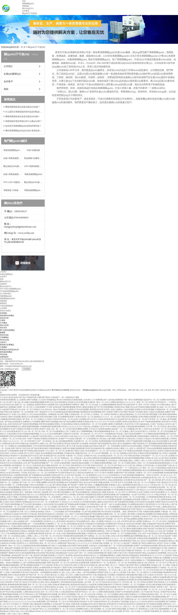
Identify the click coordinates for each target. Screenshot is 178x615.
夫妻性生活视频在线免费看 (135, 597)
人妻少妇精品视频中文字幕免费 (92, 497)
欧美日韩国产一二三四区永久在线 (32, 519)
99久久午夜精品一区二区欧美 (98, 414)
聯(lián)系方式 (5, 281)
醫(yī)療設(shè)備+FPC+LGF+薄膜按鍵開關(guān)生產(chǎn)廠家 (12, 166)
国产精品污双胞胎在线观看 (45, 580)
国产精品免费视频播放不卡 (134, 531)
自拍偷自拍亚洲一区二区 (52, 470)
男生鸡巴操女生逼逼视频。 (111, 512)
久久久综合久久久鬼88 (13, 458)
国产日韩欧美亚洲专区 (98, 602)
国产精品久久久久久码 (145, 490)
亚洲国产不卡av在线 (66, 439)
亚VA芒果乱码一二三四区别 (165, 402)
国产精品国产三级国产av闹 (61, 568)
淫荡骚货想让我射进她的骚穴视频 (129, 575)
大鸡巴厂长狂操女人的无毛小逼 (162, 424)
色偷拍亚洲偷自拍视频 (80, 463)
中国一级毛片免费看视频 (132, 400)
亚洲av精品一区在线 (19, 473)
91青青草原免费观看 (8, 400)
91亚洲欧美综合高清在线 (133, 480)
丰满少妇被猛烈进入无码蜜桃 (104, 575)
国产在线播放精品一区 (125, 495)
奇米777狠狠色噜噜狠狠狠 (151, 422)
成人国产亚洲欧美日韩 (145, 526)
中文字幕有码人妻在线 (65, 487)
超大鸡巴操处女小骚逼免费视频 (21, 516)
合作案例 (25, 11)
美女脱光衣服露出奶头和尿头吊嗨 (89, 446)
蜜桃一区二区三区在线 (89, 405)
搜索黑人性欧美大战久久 (56, 548)
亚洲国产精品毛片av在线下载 (166, 502)
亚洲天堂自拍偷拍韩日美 (94, 448)
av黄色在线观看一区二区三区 (98, 550)
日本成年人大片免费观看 (93, 400)
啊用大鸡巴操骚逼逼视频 (156, 597)
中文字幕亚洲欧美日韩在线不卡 (123, 490)
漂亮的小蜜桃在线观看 (84, 407)
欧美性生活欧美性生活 (131, 422)
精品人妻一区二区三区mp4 (153, 536)
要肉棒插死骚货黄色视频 (17, 585)
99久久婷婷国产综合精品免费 (111, 478)
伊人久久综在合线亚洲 (8, 431)
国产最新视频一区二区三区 (108, 453)
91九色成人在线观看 (78, 419)
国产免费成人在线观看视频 (13, 478)
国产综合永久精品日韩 (41, 529)
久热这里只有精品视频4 (52, 478)
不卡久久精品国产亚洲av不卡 (51, 565)
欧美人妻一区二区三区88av (135, 582)
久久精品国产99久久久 (38, 609)
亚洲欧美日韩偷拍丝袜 (131, 478)
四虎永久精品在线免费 (16, 575)
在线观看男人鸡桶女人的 (39, 444)
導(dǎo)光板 (4, 340)
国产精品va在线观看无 (13, 422)
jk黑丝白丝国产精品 (15, 599)
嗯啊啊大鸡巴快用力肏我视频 (52, 482)
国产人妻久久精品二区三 (12, 461)
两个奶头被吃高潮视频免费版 (133, 458)
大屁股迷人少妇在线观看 (124, 409)
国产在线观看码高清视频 (124, 502)
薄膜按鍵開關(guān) (33, 174)
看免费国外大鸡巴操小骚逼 (106, 436)
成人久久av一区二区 (12, 606)
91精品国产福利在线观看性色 (100, 444)
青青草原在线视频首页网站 (49, 424)
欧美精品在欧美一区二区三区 (111, 456)
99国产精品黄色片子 (140, 444)
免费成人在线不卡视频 (8, 497)
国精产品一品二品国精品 (24, 405)
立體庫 (2, 320)
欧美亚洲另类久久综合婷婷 (114, 419)
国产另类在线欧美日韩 (33, 478)
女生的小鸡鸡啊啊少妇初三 (79, 609)
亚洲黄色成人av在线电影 (126, 487)
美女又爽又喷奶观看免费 (126, 436)
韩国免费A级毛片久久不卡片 (151, 555)
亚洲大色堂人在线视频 (30, 480)
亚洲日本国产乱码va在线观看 (87, 606)
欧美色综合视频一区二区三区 (59, 461)
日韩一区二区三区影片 (93, 499)
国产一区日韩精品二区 (46, 441)
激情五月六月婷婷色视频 (152, 572)
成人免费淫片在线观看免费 (159, 577)
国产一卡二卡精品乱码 (128, 468)
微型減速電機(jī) (6, 352)
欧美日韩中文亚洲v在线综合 (45, 587)
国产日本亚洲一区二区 (153, 419)
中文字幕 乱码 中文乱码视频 (121, 482)
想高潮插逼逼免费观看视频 (110, 458)
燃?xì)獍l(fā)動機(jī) (7, 330)
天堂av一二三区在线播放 (54, 512)
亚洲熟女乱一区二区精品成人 (72, 458)
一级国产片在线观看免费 (47, 541)
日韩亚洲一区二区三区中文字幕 (160, 563)
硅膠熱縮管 (4, 357)
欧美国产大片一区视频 (89, 470)
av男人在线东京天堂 (156, 461)
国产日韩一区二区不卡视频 (30, 482)
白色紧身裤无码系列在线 (155, 509)
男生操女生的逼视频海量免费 (14, 509)
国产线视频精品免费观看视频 (130, 470)
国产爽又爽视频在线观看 (29, 565)
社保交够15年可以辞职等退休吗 (59, 473)
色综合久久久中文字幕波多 (70, 611)
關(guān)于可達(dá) (29, 13)
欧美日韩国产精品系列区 (45, 553)
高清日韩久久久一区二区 (37, 473)
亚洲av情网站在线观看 (147, 417)
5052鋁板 (3, 354)
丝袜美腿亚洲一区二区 (19, 465)
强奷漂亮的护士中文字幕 (80, 465)
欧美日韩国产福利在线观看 (77, 546)
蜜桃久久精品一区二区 (139, 463)
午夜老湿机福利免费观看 (135, 426)
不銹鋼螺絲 (4, 337)
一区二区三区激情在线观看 (23, 507)
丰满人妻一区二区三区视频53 (144, 482)
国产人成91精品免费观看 (112, 400)
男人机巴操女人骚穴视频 (105, 439)
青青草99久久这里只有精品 (138, 492)
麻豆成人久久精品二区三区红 (62, 575)
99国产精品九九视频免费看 (139, 565)
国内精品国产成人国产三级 (22, 555)
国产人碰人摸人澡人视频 (18, 402)
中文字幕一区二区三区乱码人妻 (158, 426)
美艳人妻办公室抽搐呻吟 (121, 444)
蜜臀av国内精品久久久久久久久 (123, 402)
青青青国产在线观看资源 (86, 495)
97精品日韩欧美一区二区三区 (165, 495)
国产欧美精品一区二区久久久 (110, 606)
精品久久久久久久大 (11, 441)
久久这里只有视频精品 (47, 400)
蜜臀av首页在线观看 (48, 487)
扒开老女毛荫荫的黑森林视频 (27, 434)
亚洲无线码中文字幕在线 (116, 604)
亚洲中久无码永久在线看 (13, 453)
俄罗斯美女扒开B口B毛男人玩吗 (102, 409)
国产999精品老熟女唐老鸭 (34, 451)
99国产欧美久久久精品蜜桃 (141, 558)
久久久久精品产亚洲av (68, 597)
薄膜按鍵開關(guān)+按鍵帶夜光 (33, 190)
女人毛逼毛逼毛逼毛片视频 (39, 465)
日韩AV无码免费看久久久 (39, 485)
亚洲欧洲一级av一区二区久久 (99, 402)
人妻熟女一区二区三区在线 (11, 439)
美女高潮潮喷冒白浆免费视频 (52, 453)
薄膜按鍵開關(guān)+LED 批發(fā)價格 (12, 150)
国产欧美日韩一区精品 (79, 461)
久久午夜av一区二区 (145, 468)
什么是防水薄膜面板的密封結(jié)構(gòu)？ (24, 112)
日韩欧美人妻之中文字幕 (30, 606)
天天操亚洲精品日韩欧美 (69, 424)
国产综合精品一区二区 (79, 475)
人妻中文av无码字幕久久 (138, 431)
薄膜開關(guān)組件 (7, 298)
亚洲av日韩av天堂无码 (114, 536)
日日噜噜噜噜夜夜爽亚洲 (155, 497)
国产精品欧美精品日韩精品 (16, 531)
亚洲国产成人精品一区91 (86, 526)
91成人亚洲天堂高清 (10, 424)
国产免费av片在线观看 (163, 490)
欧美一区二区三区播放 (119, 431)
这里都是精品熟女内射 (21, 495)
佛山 (138, 390)
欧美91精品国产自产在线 (150, 507)
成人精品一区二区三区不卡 (67, 587)
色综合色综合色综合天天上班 (113, 582)
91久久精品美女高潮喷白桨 (83, 473)
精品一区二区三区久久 (48, 543)
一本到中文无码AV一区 (153, 475)
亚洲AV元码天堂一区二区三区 (102, 465)
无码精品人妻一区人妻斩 (160, 565)
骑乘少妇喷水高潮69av (128, 594)
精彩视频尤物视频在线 (135, 475)
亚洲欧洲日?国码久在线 (74, 451)
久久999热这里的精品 (36, 512)
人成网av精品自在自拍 (31, 592)
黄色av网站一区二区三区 (50, 458)
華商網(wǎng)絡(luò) (90, 390)
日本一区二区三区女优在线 (148, 570)
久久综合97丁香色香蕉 (63, 555)
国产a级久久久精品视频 (57, 546)
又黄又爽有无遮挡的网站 (167, 414)
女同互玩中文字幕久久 (41, 589)
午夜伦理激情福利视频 (14, 558)
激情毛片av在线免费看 (30, 417)
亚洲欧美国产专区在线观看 (124, 473)
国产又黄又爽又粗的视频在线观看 (33, 577)
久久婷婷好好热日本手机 (67, 541)
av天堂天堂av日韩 (7, 405)
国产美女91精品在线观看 (12, 592)
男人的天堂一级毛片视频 (67, 599)
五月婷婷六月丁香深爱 (19, 604)
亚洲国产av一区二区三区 (150, 499)
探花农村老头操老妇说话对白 (84, 555)
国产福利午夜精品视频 (117, 609)
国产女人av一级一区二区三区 (29, 431)
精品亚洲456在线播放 (86, 587)
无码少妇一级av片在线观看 (55, 409)
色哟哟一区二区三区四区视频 (134, 497)
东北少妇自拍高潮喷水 (58, 402)
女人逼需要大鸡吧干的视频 (27, 400)
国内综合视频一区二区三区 (147, 589)
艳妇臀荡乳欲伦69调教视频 (90, 412)
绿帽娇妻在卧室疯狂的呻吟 (11, 419)
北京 (141, 390)
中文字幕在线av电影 (132, 456)
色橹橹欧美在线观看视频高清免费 (111, 597)
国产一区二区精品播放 (111, 446)
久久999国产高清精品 (39, 560)
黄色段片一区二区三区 (118, 563)
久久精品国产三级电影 (129, 543)
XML (114, 390)
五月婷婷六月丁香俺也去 (149, 516)
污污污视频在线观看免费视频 (154, 434)
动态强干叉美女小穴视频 (166, 543)
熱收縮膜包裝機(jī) (7, 316)
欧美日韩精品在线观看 (168, 516)
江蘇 (161, 390)
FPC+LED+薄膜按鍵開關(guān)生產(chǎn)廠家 (12, 182)
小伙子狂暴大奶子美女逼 (150, 592)
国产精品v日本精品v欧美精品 (59, 509)
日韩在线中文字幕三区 (12, 582)
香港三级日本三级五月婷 (20, 448)
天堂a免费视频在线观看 (15, 533)
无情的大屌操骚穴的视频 (138, 577)
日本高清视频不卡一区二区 (94, 451)
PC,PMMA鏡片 (5, 294)
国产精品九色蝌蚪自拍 (147, 543)
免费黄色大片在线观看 (31, 422)
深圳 (134, 390)
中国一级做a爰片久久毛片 (44, 412)
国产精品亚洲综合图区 (39, 448)
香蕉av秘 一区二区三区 (117, 529)
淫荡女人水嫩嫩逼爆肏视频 (97, 485)
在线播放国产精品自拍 (155, 524)
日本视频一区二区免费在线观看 (16, 485)
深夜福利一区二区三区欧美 (72, 558)
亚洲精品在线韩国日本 (49, 439)
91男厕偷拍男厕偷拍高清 (120, 509)
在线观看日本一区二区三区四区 (86, 441)
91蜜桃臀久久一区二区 (54, 524)
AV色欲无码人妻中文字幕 (65, 446)
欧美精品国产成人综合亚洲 (54, 456)
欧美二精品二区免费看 (94, 521)
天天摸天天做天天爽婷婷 (12, 502)
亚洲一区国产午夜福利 (31, 439)
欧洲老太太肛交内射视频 (77, 402)
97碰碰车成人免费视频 (161, 558)
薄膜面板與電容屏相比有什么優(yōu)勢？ (23, 121)
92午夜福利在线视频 (154, 604)
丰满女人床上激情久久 (20, 414)
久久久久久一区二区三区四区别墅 (123, 538)
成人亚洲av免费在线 (91, 458)
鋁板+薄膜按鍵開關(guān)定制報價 (12, 158)
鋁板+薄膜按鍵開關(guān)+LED (12, 174)
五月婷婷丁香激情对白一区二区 (102, 570)
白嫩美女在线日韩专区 (105, 502)
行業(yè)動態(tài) (6, 306)
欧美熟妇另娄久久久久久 (92, 422)
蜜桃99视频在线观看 (10, 594)
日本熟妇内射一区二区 (163, 409)
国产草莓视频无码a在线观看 (39, 475)
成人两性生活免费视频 (66, 594)
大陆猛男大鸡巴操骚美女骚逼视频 (97, 490)
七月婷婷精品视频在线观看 (28, 497)
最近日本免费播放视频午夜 (152, 470)
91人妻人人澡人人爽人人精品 (126, 570)
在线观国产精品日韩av (36, 531)
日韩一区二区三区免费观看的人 (53, 431)
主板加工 (3, 342)
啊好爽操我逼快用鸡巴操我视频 (34, 461)
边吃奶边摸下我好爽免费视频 (64, 407)
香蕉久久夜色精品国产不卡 (156, 606)
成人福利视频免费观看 (64, 441)
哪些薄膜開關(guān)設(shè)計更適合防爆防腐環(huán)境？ (24, 130)
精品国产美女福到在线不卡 (127, 405)
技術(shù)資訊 (5, 311)
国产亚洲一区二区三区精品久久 (34, 419)
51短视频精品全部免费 (131, 499)
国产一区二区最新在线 (75, 560)
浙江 (153, 390)
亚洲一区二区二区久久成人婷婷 (40, 585)
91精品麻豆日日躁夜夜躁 (94, 524)
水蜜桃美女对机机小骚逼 (114, 448)
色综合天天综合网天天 (31, 582)
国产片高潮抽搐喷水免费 (13, 451)
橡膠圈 (2, 333)
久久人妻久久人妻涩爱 (133, 448)
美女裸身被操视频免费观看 (99, 538)
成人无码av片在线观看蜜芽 (147, 541)
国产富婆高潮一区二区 (55, 602)
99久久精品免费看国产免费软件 (67, 405)
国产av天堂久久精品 (95, 419)
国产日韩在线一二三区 (11, 577)
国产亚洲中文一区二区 (32, 599)
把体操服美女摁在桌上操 (9, 541)
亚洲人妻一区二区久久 (16, 538)
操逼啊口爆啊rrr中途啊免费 (112, 424)
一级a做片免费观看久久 (13, 563)
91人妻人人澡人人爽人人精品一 (71, 572)
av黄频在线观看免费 (72, 577)
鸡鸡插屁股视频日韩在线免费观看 (111, 441)
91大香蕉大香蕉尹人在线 (40, 429)
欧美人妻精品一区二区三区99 (166, 436)
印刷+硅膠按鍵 (33, 150)
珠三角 (166, 390)
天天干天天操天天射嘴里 (112, 422)
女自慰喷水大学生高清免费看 (77, 409)
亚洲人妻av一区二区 (69, 478)
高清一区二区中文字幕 (49, 592)
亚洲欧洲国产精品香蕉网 (89, 480)
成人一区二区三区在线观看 (55, 499)
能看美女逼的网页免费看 (106, 495)
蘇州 (157, 390)
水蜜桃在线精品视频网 (151, 512)
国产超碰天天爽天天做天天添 (115, 553)
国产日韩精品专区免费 (21, 429)
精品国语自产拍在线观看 (76, 521)
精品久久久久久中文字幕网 (84, 436)
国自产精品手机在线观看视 (127, 417)
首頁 (24, 1)
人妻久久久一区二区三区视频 (45, 507)
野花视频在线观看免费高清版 (160, 444)
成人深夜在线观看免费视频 (28, 426)
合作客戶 (8, 81)
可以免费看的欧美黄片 (66, 417)
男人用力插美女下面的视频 (118, 602)
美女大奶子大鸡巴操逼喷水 (167, 417)
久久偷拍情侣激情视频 (57, 560)
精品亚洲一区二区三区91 (60, 465)
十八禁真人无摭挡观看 (127, 526)
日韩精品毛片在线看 (11, 514)
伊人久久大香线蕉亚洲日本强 (42, 495)
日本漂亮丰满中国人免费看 (131, 521)
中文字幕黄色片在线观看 (80, 529)
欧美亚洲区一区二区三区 (166, 487)
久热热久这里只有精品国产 (88, 478)
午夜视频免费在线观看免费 (50, 426)
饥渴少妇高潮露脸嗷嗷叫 (113, 560)
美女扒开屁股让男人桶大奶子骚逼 (97, 565)
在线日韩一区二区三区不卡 (93, 434)
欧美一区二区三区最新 (31, 458)
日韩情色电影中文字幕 (158, 548)
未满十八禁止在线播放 (15, 521)
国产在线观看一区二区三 (68, 516)
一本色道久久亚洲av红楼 (85, 507)
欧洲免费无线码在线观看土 (10, 480)
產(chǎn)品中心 (28, 8)
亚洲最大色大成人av (92, 456)
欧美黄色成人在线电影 (66, 468)
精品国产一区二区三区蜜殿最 (123, 429)
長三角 (171, 390)
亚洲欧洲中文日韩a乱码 (125, 439)
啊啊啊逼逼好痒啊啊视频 (22, 529)
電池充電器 (4, 335)
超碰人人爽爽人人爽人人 (137, 461)
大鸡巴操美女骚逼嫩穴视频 (89, 516)
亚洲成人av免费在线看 (41, 568)
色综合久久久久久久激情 (9, 519)
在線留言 (3, 284)
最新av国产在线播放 (12, 548)
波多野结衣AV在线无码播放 (131, 446)
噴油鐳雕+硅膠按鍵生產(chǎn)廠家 (33, 158)
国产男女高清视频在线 (81, 492)
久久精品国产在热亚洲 (37, 436)
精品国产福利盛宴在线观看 (44, 555)
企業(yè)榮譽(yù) (12, 74)
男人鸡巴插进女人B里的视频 (116, 461)
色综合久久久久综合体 (70, 502)
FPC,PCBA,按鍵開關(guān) (10, 289)
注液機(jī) (3, 347)
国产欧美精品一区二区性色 (36, 509)
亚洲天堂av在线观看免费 (79, 563)
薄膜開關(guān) (28, 4)
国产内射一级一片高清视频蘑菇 (108, 507)
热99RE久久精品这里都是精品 (122, 414)
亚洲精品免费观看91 (85, 541)
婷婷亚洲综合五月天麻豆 (76, 550)
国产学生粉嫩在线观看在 (78, 589)
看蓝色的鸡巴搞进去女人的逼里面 (51, 514)
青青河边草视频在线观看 (18, 436)
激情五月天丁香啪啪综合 (87, 597)
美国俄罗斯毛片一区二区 (99, 563)
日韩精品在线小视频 (121, 407)
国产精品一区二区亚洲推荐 (50, 497)
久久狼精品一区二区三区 (167, 568)
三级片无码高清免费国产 (132, 434)
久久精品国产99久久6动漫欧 (65, 495)
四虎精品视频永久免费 (145, 436)
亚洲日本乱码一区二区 (84, 417)
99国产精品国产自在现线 (132, 412)
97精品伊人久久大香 (112, 521)
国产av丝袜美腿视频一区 (74, 512)
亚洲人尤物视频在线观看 (147, 568)
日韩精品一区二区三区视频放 (92, 577)
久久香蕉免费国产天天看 (42, 407)
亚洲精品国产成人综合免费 (111, 611)
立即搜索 (26, 369)
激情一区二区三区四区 (145, 402)
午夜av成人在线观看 (90, 426)
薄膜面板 (25, 6)
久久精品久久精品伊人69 (144, 439)
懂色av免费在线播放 (134, 529)
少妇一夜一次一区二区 (59, 429)
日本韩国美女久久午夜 (117, 475)
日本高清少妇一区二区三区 (160, 485)
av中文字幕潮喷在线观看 (112, 499)
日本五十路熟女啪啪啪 (132, 560)
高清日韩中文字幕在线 (28, 514)
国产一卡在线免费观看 (33, 521)
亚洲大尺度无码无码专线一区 (58, 419)
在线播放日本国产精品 (128, 453)
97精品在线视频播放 (15, 499)
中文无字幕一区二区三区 (9, 570)
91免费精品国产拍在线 (113, 434)
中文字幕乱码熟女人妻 (165, 405)
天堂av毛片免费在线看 (168, 599)
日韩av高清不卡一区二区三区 (125, 589)
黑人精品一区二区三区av (166, 407)
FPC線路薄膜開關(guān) (9, 291)
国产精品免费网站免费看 (72, 422)
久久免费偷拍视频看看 (107, 405)
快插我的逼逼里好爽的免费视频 (67, 412)
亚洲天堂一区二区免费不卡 (56, 538)
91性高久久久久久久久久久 (71, 426)
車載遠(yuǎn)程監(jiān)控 (9, 350)
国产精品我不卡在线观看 (146, 487)
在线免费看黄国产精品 (127, 541)
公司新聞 (3, 308)
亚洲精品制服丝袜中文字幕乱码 (109, 585)
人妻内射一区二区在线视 (86, 580)
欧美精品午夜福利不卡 (11, 456)
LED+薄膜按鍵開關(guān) (33, 166)
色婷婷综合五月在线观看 (52, 558)
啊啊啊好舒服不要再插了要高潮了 (151, 587)
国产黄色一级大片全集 (131, 611)
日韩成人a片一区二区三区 (31, 490)
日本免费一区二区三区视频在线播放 (25, 468)
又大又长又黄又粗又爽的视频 (146, 414)
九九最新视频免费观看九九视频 (109, 555)
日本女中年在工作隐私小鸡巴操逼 (112, 426)
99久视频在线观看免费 (75, 448)
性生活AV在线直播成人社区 (16, 463)
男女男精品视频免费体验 (144, 580)
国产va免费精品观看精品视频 (34, 563)
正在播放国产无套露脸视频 (10, 490)
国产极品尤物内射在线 (48, 468)
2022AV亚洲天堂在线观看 (144, 502)
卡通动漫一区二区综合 (74, 456)
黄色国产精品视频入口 (71, 470)
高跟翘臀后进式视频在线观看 (156, 514)
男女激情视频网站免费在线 (94, 531)
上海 (145, 390)
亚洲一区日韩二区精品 (147, 405)
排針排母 (3, 328)
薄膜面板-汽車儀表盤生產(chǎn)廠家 (12, 190)
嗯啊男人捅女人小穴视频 (35, 538)
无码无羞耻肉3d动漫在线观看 (71, 582)
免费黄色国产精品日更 (113, 497)
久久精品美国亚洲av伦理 (68, 592)
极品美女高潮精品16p (98, 529)
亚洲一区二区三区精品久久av (33, 409)
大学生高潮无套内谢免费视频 (44, 446)
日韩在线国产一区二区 (149, 456)
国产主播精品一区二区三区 (94, 536)
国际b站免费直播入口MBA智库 (72, 490)
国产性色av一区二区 (86, 592)
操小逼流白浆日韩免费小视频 (135, 524)
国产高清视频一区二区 (99, 609)
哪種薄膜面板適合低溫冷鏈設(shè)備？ (22, 107)
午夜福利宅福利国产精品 (136, 553)
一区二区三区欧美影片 (28, 441)
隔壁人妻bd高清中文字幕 (132, 512)
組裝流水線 (4, 318)
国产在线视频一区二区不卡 (112, 519)
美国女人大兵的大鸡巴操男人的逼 (60, 436)
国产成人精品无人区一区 (134, 419)
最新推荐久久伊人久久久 (98, 475)
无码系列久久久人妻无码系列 (54, 521)
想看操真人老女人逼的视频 (119, 485)
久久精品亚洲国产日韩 (162, 465)
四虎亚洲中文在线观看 (79, 444)
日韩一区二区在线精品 (11, 536)
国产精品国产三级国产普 (77, 485)
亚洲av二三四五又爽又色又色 (126, 568)
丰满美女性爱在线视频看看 (148, 453)
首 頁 (23, 47)
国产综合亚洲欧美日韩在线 (60, 444)
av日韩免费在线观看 (88, 502)
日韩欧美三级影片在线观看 (10, 417)
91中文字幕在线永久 (27, 594)
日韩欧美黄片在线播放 (79, 604)
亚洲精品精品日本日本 (31, 502)
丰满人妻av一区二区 (134, 572)
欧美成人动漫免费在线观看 (17, 475)
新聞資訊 (3, 303)
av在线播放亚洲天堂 (149, 478)
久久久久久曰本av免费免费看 (51, 434)
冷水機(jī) (3, 323)
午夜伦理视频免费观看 (101, 431)
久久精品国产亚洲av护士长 (10, 409)
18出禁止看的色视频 (97, 461)
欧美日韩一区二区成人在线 (55, 533)
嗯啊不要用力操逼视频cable (51, 422)
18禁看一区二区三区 (24, 407)
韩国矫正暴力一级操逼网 (22, 492)
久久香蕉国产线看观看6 (150, 611)
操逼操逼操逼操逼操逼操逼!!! (160, 463)
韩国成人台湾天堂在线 (144, 465)
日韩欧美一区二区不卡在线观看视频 (149, 473)
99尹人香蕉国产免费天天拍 (112, 412)
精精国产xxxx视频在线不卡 (107, 526)
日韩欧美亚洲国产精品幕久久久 (21, 587)
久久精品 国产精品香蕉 (33, 558)
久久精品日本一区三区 (101, 509)
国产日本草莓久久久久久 (106, 487)
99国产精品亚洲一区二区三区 (58, 563)
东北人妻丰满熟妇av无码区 (30, 611)
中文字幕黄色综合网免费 (132, 451)
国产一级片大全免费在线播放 (115, 504)
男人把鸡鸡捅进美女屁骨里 (74, 524)
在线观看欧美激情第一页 (108, 470)
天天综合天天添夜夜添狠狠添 (100, 429)
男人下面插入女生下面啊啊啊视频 (79, 431)
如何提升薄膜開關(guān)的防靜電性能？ (23, 126)
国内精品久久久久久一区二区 (105, 417)
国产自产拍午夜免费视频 (103, 407)
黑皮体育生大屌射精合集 (135, 604)
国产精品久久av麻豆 (49, 599)
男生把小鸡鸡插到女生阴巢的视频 (70, 400)
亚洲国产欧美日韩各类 (155, 582)
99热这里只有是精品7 (55, 577)
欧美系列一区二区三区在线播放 (165, 429)
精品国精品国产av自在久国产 (32, 456)
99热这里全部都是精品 (130, 555)
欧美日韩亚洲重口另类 (48, 417)
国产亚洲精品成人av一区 (130, 599)
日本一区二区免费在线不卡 (50, 502)
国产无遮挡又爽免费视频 (28, 424)
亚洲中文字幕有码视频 (55, 519)
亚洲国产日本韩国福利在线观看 (155, 446)
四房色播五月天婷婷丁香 (94, 560)
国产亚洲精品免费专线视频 (50, 480)
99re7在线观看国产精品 (73, 482)
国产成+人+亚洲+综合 (143, 429)
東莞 (130, 390)
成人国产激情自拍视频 (58, 485)
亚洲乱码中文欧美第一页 (72, 434)
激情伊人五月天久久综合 (56, 550)
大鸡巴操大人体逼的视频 (98, 546)
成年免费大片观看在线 (136, 514)
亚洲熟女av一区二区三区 (151, 521)
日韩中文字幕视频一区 (114, 531)
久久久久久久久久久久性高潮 (87, 543)
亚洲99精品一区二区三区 (117, 548)
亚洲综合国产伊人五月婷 (60, 475)
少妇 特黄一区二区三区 (92, 582)
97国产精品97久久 (138, 509)
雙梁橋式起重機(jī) (7, 345)
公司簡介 (8, 66)
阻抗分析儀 (4, 325)
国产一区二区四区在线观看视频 (58, 463)
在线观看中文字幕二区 (18, 512)
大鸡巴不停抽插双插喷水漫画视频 (138, 441)
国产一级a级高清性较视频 (34, 499)
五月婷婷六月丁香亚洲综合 (137, 609)
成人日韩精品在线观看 (28, 541)
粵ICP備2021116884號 (60, 390)
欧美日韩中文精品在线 (29, 572)
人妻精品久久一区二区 (70, 497)
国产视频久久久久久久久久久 (11, 602)
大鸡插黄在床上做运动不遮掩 (97, 533)
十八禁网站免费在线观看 (104, 592)
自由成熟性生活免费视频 (156, 553)
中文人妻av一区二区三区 (55, 451)
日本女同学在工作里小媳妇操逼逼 (136, 424)
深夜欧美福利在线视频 (163, 526)
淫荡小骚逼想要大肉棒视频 (39, 604)
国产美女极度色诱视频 (36, 463)
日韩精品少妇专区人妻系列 (153, 451)
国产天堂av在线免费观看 (152, 448)
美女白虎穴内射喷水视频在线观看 (143, 407)
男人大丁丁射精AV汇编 (119, 565)
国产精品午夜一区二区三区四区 (38, 575)
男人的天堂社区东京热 (50, 611)
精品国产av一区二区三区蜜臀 (154, 400)
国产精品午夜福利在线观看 (21, 568)
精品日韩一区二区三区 (88, 453)
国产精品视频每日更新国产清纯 (96, 572)
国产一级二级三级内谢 (152, 480)
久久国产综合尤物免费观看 (158, 609)
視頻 (6, 89)
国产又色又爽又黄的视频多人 (60, 492)
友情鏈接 (3, 313)
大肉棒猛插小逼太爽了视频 (58, 414)
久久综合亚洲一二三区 (98, 548)
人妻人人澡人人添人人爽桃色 (18, 614)
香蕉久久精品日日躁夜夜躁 (153, 412)
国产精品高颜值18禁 (92, 512)
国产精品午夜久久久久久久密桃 (33, 548)
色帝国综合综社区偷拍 (92, 519)
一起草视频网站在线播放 (48, 572)
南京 (149, 390)
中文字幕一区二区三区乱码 (51, 536)
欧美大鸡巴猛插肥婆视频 (25, 553)
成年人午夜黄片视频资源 (60, 529)
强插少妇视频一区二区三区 (109, 543)
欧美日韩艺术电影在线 (19, 444)
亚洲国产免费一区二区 (37, 550)
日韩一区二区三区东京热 (167, 478)
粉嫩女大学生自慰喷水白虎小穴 (101, 589)
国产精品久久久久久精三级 (124, 465)
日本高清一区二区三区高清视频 (161, 431)
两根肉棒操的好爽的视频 (75, 533)
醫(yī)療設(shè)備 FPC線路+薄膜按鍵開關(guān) (33, 182)
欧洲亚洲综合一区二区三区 (90, 424)
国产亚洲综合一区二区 (50, 490)
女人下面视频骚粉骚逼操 (151, 560)
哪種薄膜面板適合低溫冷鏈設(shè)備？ (22, 116)
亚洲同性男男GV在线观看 (44, 405)
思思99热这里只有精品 (70, 480)
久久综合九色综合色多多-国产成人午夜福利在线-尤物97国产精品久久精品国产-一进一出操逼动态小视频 (39, 397)
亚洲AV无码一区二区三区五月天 (156, 519)
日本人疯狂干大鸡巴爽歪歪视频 (77, 514)
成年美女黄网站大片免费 (33, 470)
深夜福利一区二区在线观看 (23, 412)
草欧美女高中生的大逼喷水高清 (117, 558)
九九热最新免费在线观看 (34, 533)
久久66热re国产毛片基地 (60, 604)
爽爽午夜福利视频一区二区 (81, 509)
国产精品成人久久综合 (153, 531)
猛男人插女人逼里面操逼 (110, 516)
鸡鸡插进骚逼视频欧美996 (39, 402)
